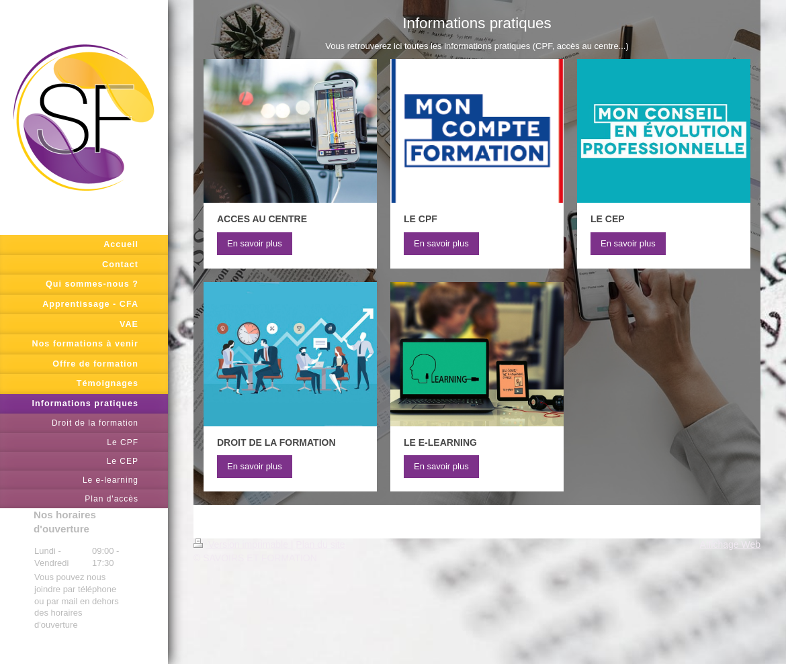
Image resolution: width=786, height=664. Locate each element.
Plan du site (320, 544)
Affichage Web (729, 544)
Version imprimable (242, 544)
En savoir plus (254, 243)
